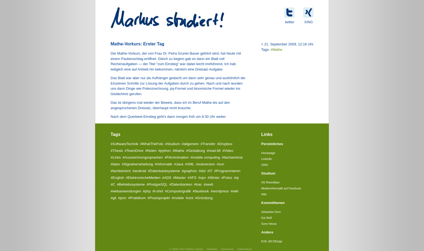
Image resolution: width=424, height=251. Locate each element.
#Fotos (226, 178)
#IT (210, 171)
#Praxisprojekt (159, 198)
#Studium (172, 144)
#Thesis (117, 151)
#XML (189, 164)
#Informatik (163, 164)
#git (113, 198)
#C (113, 184)
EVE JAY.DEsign (271, 241)
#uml (189, 198)
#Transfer (207, 144)
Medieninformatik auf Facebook (281, 188)
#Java (178, 164)
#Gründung (204, 198)
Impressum (227, 248)
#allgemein (190, 144)
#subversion (205, 164)
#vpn (202, 178)
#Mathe (276, 50)
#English (117, 178)
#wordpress (220, 191)
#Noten (151, 151)
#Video (227, 151)
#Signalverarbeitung (137, 164)
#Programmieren (227, 171)
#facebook (201, 191)
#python (164, 151)
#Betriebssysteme (131, 184)
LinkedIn (266, 158)
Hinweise (212, 248)
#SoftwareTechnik (124, 144)
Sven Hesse (269, 223)
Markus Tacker (194, 248)
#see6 (208, 184)
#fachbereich (121, 171)
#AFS (192, 178)
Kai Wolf (266, 217)
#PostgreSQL (157, 184)
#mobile (177, 198)
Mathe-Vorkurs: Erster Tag (137, 44)
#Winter (213, 178)
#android (139, 171)
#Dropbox (224, 144)
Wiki (264, 194)
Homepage (268, 153)
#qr (236, 178)
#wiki (235, 191)
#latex (115, 164)
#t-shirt (158, 191)
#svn (220, 164)
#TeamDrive (134, 151)
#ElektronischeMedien (143, 178)
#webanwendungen (126, 191)
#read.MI (214, 151)
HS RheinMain (270, 182)
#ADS (166, 178)
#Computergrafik (178, 191)
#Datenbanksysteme (164, 171)
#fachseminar (232, 157)
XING (264, 164)
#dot (202, 171)
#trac (198, 184)
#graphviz (189, 171)
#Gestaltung (195, 151)
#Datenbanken (181, 184)
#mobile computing (205, 157)
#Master (179, 178)
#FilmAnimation (176, 157)
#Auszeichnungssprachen (142, 157)
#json (122, 198)
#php (147, 191)
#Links (116, 157)
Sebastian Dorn (271, 211)
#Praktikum (137, 198)
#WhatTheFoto (151, 144)
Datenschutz (244, 248)
